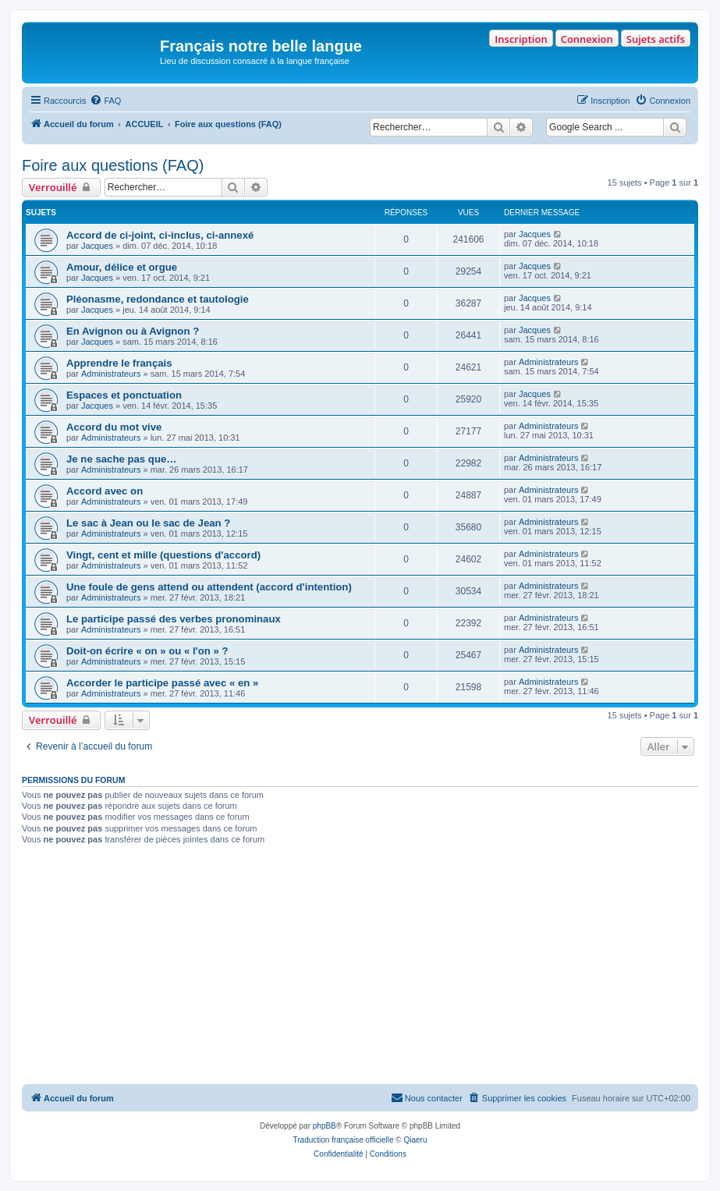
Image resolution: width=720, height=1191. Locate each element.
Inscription (521, 39)
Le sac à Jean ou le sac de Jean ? (148, 523)
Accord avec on (104, 491)
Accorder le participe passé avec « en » (162, 683)
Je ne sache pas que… (121, 459)
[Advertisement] (360, 967)
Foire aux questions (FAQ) (113, 165)
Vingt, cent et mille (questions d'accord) (163, 555)
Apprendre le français (119, 363)
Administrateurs (110, 373)
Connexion (587, 39)
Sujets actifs (655, 39)
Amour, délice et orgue (121, 267)
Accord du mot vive (113, 427)
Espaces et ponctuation (124, 395)
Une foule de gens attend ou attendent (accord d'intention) (209, 587)
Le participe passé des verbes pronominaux (173, 619)
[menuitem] (105, 100)
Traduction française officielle (343, 1140)
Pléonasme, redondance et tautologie (157, 299)
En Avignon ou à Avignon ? (132, 331)
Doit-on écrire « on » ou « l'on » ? (147, 651)
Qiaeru (415, 1140)
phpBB (324, 1126)
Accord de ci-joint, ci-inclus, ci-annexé (160, 235)
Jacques (97, 245)
